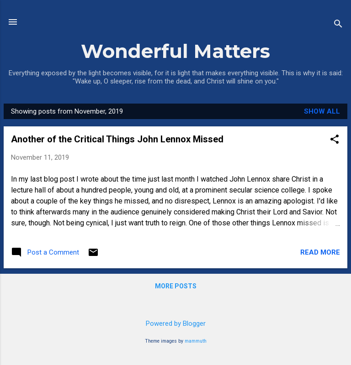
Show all (322, 111)
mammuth (196, 341)
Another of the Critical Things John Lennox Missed (117, 139)
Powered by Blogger (176, 323)
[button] (334, 140)
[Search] (338, 25)
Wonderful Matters (175, 51)
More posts (176, 286)
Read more (320, 252)
